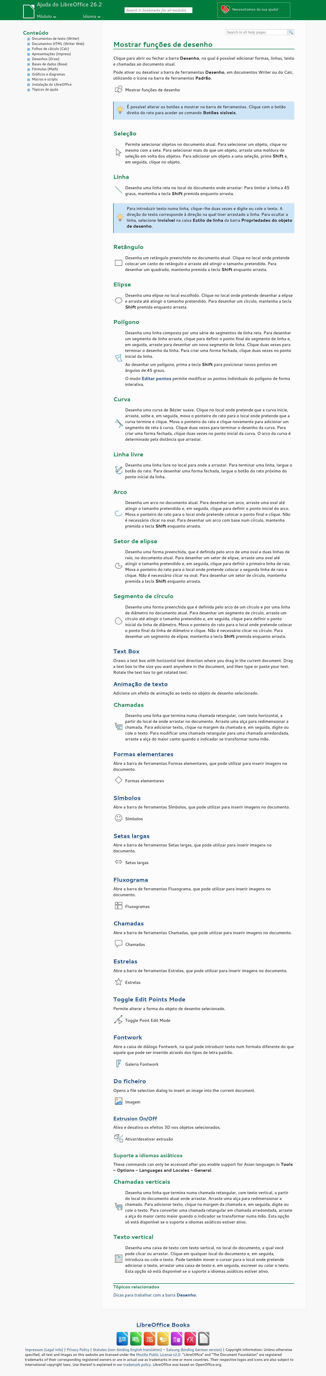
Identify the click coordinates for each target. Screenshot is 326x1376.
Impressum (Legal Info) (44, 1349)
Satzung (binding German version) (194, 1349)
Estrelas (125, 961)
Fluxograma (130, 880)
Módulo (44, 16)
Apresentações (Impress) (51, 54)
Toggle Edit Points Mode (149, 999)
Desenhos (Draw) (46, 59)
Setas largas (131, 836)
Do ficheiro (129, 1081)
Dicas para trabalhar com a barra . (155, 1295)
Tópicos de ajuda (45, 89)
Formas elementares (143, 754)
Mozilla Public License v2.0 (158, 1354)
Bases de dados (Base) (49, 64)
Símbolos (127, 798)
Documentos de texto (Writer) (55, 38)
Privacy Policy (78, 1349)
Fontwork (127, 1037)
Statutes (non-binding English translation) (127, 1349)
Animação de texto (140, 684)
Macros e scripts (45, 79)
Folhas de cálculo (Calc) (50, 48)
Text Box (126, 651)
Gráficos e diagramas (48, 74)
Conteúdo (35, 32)
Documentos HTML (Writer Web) (58, 43)
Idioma (89, 16)
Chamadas (128, 923)
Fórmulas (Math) (45, 69)
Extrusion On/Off (135, 1118)
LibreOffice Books (163, 1325)
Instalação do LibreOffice (52, 84)
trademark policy (137, 1364)
